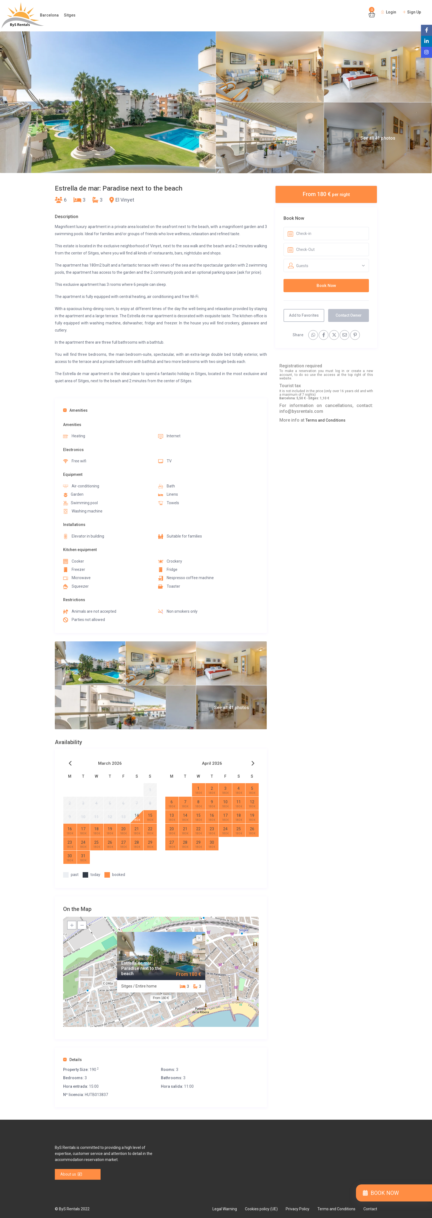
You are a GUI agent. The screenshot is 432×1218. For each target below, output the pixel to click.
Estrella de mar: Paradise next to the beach (141, 968)
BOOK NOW (381, 1193)
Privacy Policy (297, 1209)
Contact (370, 1209)
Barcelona (49, 15)
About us (71, 1174)
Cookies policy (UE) (261, 1209)
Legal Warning (224, 1209)
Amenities (75, 410)
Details (72, 1059)
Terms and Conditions (325, 420)
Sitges (69, 15)
